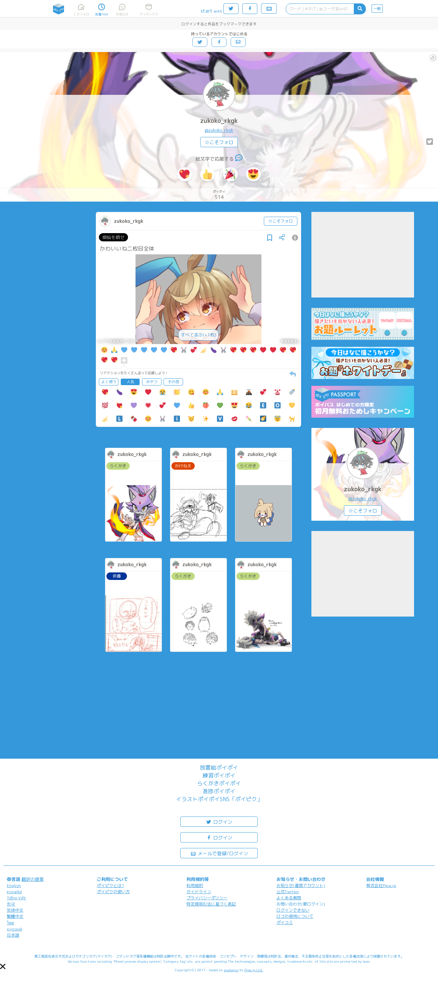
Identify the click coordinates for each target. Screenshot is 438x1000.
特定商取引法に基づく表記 (211, 904)
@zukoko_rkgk (219, 130)
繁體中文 (15, 916)
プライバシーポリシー (207, 898)
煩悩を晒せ (113, 237)
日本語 (13, 935)
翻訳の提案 (33, 879)
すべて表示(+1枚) (198, 335)
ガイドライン (198, 892)
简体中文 (15, 910)
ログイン (219, 821)
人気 (130, 381)
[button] (2, 966)
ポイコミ (284, 922)
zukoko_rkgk (219, 120)
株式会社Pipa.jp (381, 885)
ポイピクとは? (110, 885)
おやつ (151, 381)
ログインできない (292, 910)
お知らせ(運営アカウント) (300, 885)
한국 (11, 904)
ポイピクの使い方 (113, 892)
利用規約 (194, 885)
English (14, 885)
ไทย (10, 923)
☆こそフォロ (219, 142)
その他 (173, 381)
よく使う (108, 381)
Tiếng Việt (16, 898)
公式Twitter (287, 892)
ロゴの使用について (294, 916)
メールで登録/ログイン (219, 853)
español (14, 892)
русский (14, 929)
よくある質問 (288, 898)
